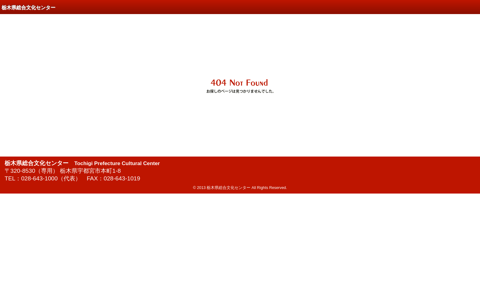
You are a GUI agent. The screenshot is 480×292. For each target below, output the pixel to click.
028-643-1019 (122, 178)
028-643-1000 (39, 178)
